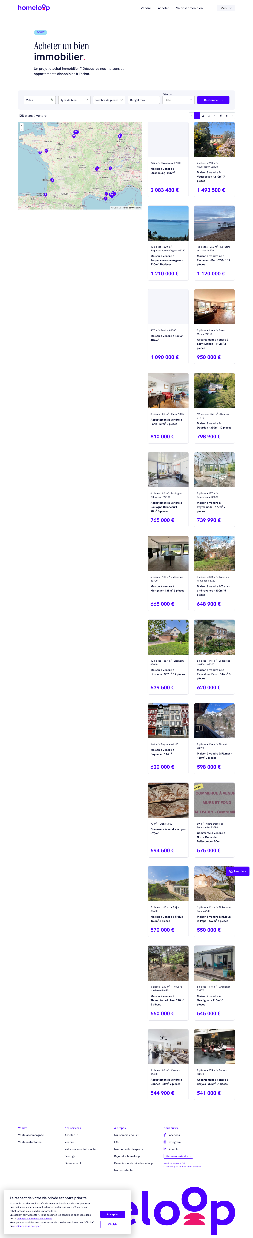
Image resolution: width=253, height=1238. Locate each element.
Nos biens (238, 871)
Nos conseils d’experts (128, 1149)
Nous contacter (124, 1170)
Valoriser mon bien (189, 8)
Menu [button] (226, 8)
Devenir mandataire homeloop (133, 1163)
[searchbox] (62, 100)
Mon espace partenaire (178, 1156)
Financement (73, 1163)
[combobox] (74, 100)
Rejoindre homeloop (127, 1156)
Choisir (112, 1224)
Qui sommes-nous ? (126, 1135)
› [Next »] (232, 115)
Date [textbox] (168, 100)
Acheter (163, 8)
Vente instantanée (30, 1142)
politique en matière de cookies (34, 1218)
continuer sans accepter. (27, 1226)
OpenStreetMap (120, 207)
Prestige (70, 1156)
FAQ (116, 1142)
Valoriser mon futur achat (81, 1149)
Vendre (146, 8)
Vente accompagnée (31, 1135)
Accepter (113, 1214)
